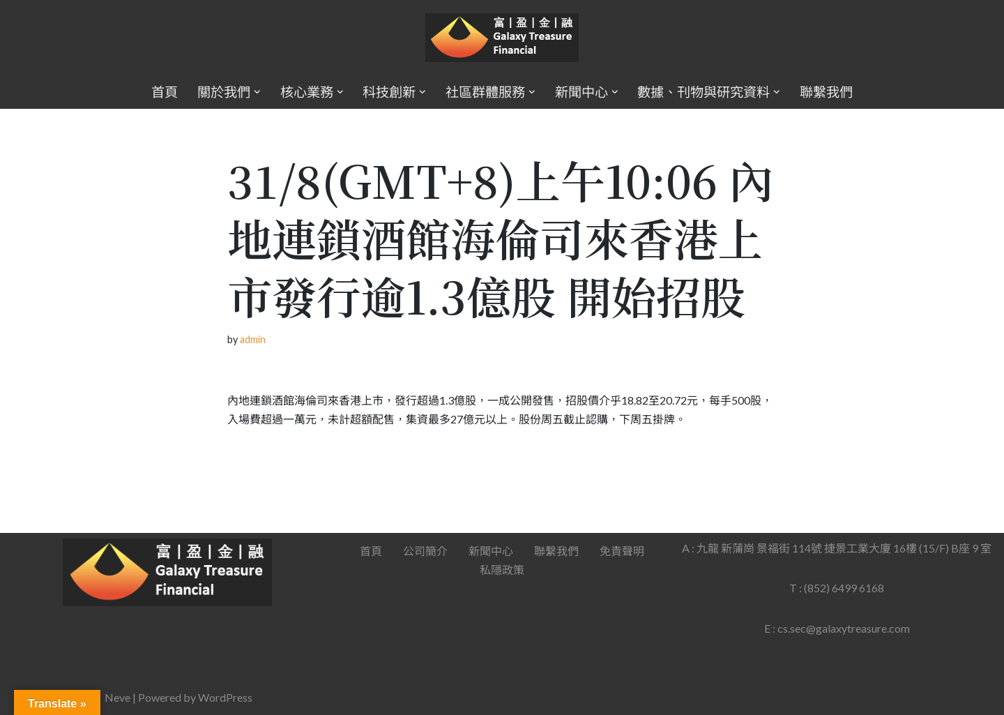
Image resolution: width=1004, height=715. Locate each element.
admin (253, 339)
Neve (117, 697)
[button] (257, 92)
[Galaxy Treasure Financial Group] (502, 38)
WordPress (225, 697)
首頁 (164, 92)
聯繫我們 (826, 92)
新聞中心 (491, 550)
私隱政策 (502, 569)
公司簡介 (425, 550)
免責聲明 (622, 550)
